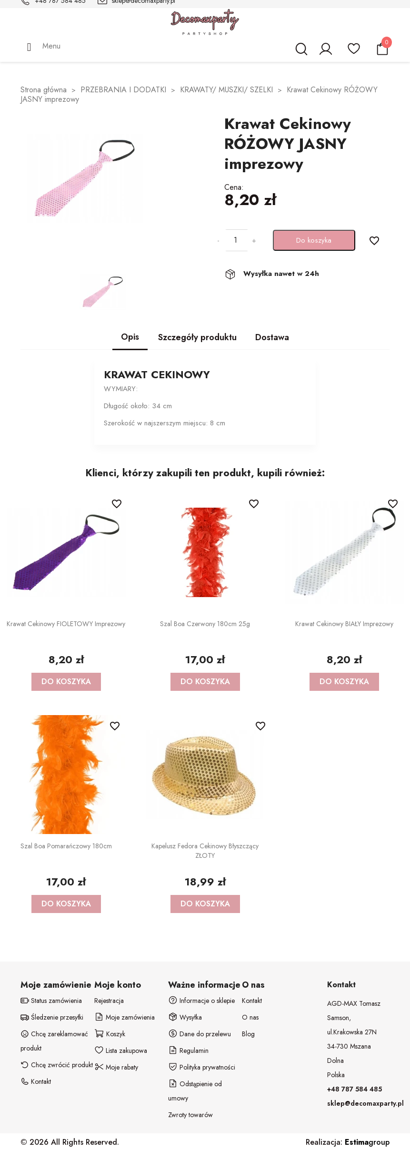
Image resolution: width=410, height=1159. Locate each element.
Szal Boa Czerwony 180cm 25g (205, 624)
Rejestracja (109, 1000)
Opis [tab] (130, 337)
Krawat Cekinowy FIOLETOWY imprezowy (66, 624)
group (367, 1142)
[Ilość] (235, 240)
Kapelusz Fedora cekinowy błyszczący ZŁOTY (205, 850)
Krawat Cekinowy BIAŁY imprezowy (344, 624)
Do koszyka (313, 240)
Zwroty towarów (190, 1115)
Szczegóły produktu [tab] (197, 337)
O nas (250, 1017)
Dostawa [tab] (272, 337)
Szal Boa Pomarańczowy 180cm (66, 846)
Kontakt (252, 1000)
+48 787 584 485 (354, 1089)
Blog (248, 1034)
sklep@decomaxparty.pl (365, 1103)
